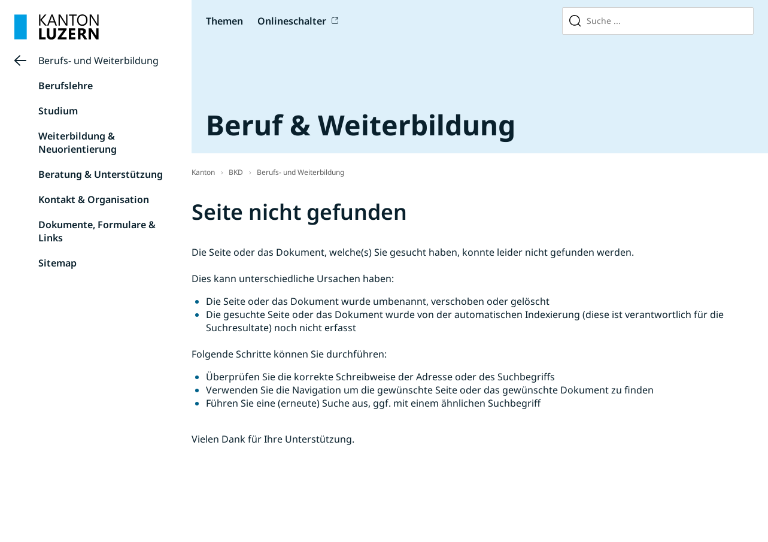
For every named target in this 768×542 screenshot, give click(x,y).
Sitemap (57, 263)
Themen (224, 21)
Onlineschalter (291, 21)
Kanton (203, 172)
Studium (58, 110)
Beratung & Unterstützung (100, 174)
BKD (236, 172)
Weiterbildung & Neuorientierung (77, 142)
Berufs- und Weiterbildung (98, 60)
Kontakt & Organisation (93, 199)
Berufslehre (65, 85)
